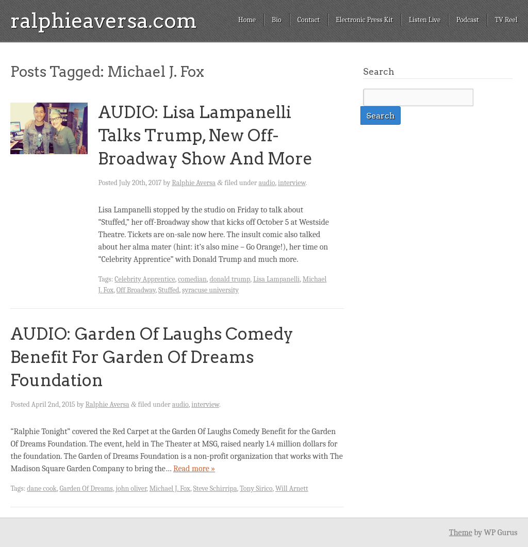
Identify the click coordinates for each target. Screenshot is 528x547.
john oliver (131, 488)
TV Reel (506, 19)
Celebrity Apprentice (144, 279)
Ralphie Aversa (194, 182)
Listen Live (424, 19)
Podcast (467, 19)
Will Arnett (291, 488)
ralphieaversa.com (103, 20)
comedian (192, 279)
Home (247, 19)
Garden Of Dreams (86, 488)
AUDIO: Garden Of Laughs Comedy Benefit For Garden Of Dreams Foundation (151, 357)
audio (266, 182)
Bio (277, 19)
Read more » (194, 468)
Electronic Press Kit (364, 19)
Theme (460, 532)
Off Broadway (136, 290)
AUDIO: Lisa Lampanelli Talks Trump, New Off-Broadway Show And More (205, 135)
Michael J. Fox (170, 488)
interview (292, 182)
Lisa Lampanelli (276, 279)
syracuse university (210, 290)
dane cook (42, 488)
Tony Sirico (256, 488)
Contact (309, 19)
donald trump (229, 279)
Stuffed (168, 290)
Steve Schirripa (215, 488)
